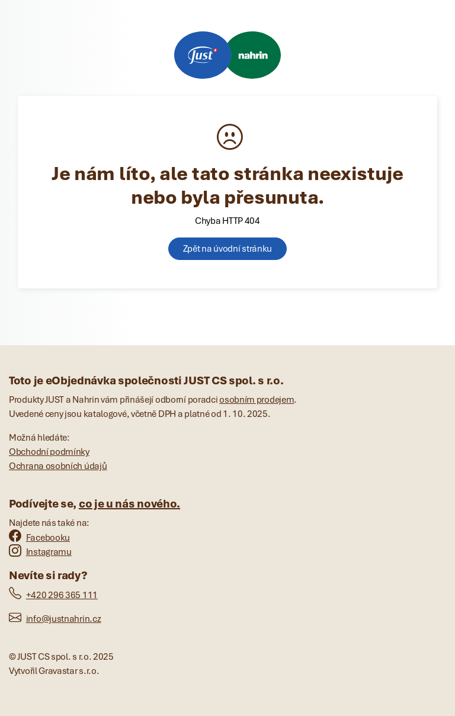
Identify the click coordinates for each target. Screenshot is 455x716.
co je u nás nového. (129, 503)
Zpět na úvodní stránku (227, 249)
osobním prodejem (256, 400)
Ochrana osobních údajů (58, 466)
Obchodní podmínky (49, 452)
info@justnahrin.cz (55, 619)
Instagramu (40, 552)
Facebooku (39, 538)
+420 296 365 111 (53, 595)
